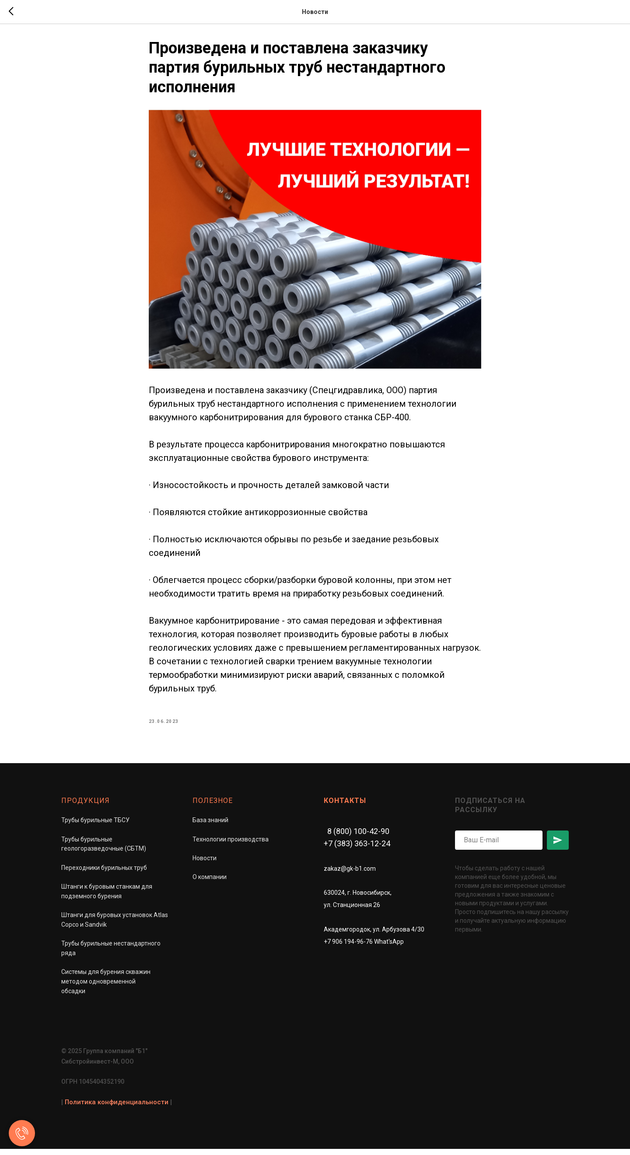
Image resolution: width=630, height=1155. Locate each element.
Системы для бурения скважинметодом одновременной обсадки (105, 987)
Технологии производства (230, 844)
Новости (204, 864)
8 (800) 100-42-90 (358, 837)
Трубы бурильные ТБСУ (95, 826)
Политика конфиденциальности (116, 1108)
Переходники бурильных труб (104, 873)
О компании (209, 882)
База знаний (210, 826)
